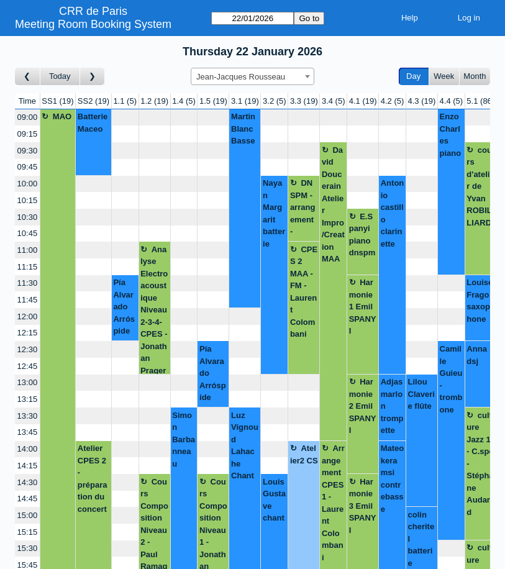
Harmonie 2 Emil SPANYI (362, 406)
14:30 (27, 482)
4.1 (363, 101)
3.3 (304, 101)
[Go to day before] (27, 77)
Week (444, 76)
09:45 (27, 166)
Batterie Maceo (92, 123)
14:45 (27, 498)
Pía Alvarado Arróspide (124, 306)
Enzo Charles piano (451, 135)
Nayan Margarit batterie (274, 213)
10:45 (27, 233)
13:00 (27, 382)
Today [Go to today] (60, 76)
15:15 (27, 532)
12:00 (27, 316)
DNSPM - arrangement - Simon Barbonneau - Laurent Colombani (303, 210)
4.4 (451, 101)
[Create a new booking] (125, 117)
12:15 (27, 332)
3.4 (333, 101)
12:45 (27, 366)
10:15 (27, 200)
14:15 (27, 465)
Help (409, 17)
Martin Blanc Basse (243, 128)
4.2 (392, 101)
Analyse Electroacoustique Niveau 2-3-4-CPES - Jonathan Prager (154, 310)
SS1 (57, 101)
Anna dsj (476, 355)
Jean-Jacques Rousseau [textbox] (240, 76)
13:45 (27, 432)
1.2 (154, 101)
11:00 (27, 250)
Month (474, 76)
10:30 (27, 217)
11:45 (27, 299)
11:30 (27, 283)
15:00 (27, 515)
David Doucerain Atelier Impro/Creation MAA (333, 204)
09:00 (27, 117)
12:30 (27, 349)
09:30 (27, 150)
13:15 (27, 399)
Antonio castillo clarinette (392, 213)
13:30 (27, 416)
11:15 (27, 266)
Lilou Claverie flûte (421, 394)
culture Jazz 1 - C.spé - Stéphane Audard (479, 464)
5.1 (480, 101)
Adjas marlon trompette (392, 406)
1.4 (184, 101)
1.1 (125, 101)
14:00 (27, 448)
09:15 (27, 134)
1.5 (213, 101)
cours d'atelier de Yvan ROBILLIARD (480, 186)
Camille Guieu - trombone (451, 379)
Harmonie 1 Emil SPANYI (362, 306)
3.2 (274, 101)
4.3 (422, 101)
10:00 (27, 183)
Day (413, 76)
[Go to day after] (92, 77)
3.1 (245, 101)
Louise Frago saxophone (479, 301)
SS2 (93, 101)
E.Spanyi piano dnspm (362, 235)
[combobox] (252, 76)
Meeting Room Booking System (93, 24)
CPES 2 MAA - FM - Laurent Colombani (303, 292)
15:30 (27, 548)
